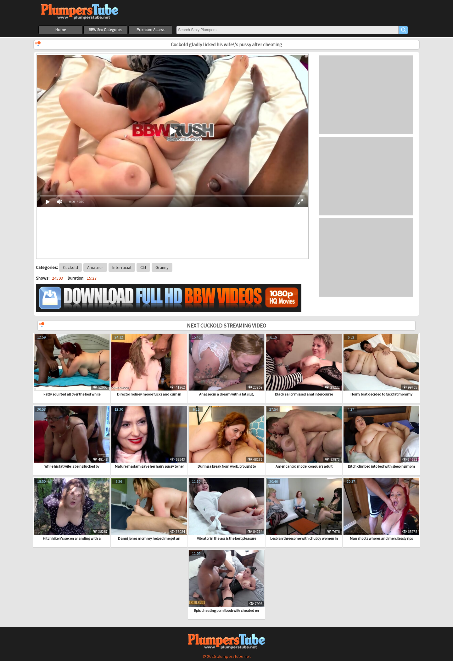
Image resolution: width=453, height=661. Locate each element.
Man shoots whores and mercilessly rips (381, 509)
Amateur (95, 267)
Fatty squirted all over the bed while (72, 364)
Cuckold (70, 267)
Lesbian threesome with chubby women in (304, 509)
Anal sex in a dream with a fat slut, (226, 364)
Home (60, 29)
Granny (162, 267)
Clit (143, 267)
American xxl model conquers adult (304, 437)
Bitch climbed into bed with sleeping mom (381, 437)
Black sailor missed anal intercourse (304, 364)
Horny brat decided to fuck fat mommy (381, 364)
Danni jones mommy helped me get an (149, 509)
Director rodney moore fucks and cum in (149, 364)
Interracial (121, 267)
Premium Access (150, 29)
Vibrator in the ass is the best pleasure (226, 509)
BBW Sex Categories (105, 29)
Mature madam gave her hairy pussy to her (149, 437)
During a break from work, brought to (226, 437)
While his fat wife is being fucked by (72, 437)
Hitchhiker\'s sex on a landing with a (72, 509)
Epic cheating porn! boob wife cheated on (226, 581)
